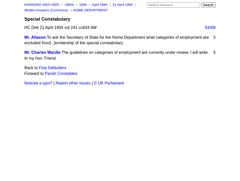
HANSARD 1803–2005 (41, 5)
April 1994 (100, 5)
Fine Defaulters (52, 68)
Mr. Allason (35, 37)
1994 (83, 5)
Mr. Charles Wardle (42, 52)
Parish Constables (61, 73)
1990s (69, 5)
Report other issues (73, 83)
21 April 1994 (123, 5)
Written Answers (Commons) (46, 10)
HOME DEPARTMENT (90, 10)
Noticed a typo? (38, 83)
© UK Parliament (109, 83)
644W (210, 27)
